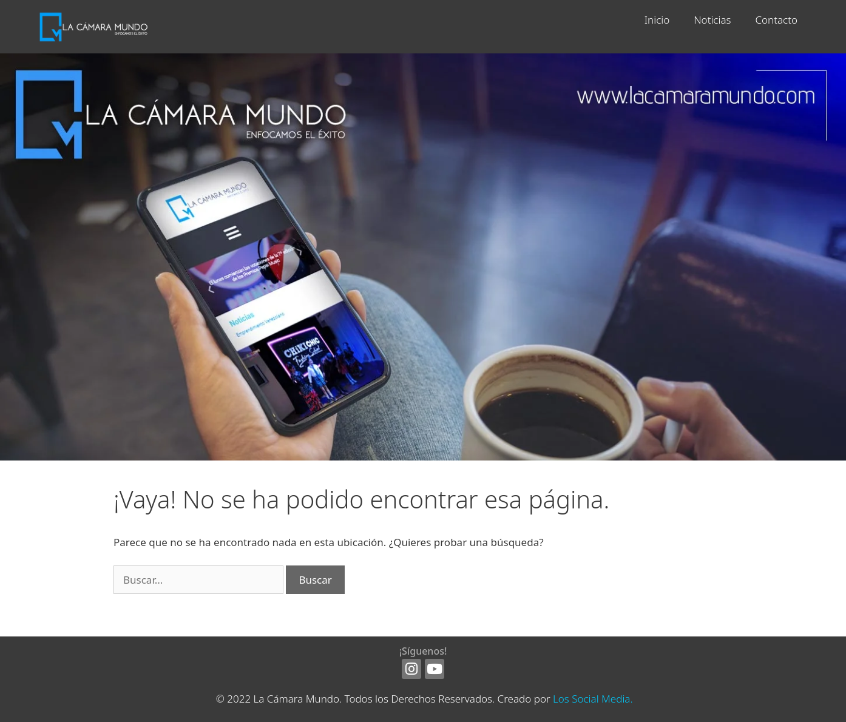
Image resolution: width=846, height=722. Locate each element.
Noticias (712, 20)
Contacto (776, 20)
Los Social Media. (593, 699)
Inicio (657, 20)
